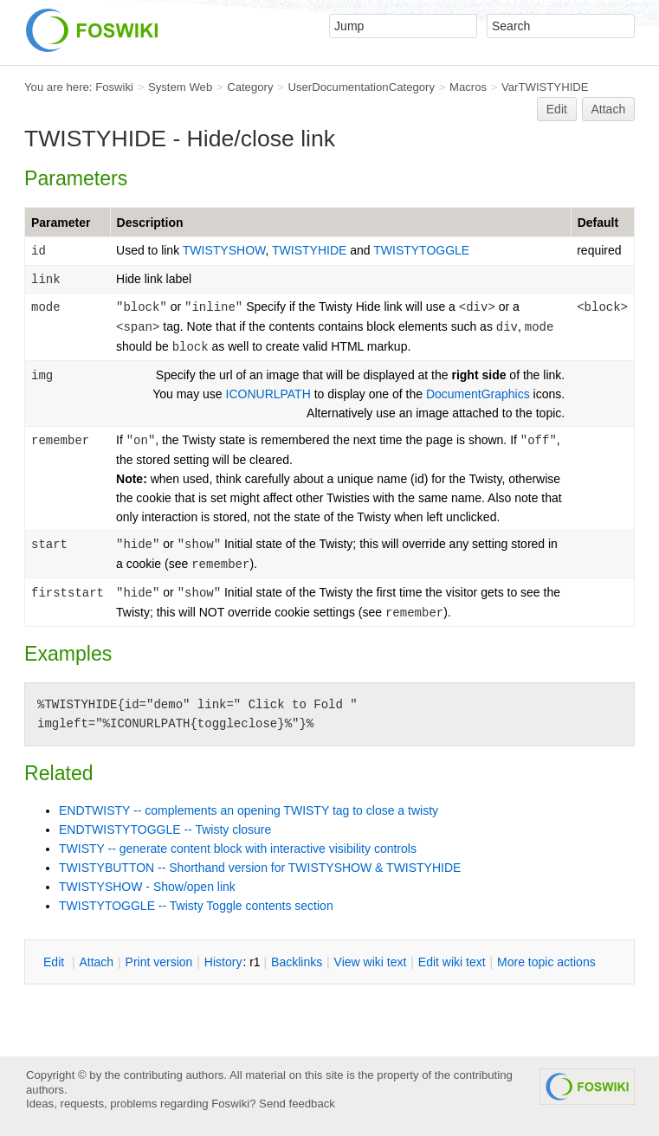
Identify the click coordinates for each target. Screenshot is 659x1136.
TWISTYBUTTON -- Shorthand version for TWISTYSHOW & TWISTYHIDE (260, 868)
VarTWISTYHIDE (545, 87)
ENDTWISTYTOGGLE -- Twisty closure (165, 829)
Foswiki (114, 87)
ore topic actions (546, 962)
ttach (96, 962)
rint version (159, 962)
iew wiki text (370, 962)
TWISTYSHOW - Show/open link (147, 887)
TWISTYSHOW (224, 250)
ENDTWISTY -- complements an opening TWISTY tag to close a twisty (248, 810)
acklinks (296, 962)
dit (55, 962)
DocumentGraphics (478, 394)
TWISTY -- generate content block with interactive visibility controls (238, 848)
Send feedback (297, 1103)
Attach (608, 109)
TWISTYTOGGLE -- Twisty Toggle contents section (196, 906)
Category (250, 87)
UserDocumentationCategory (361, 87)
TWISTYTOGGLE (421, 250)
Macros (468, 87)
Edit (556, 109)
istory (223, 962)
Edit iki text (452, 962)
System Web (180, 87)
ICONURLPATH (268, 394)
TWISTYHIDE (311, 250)
